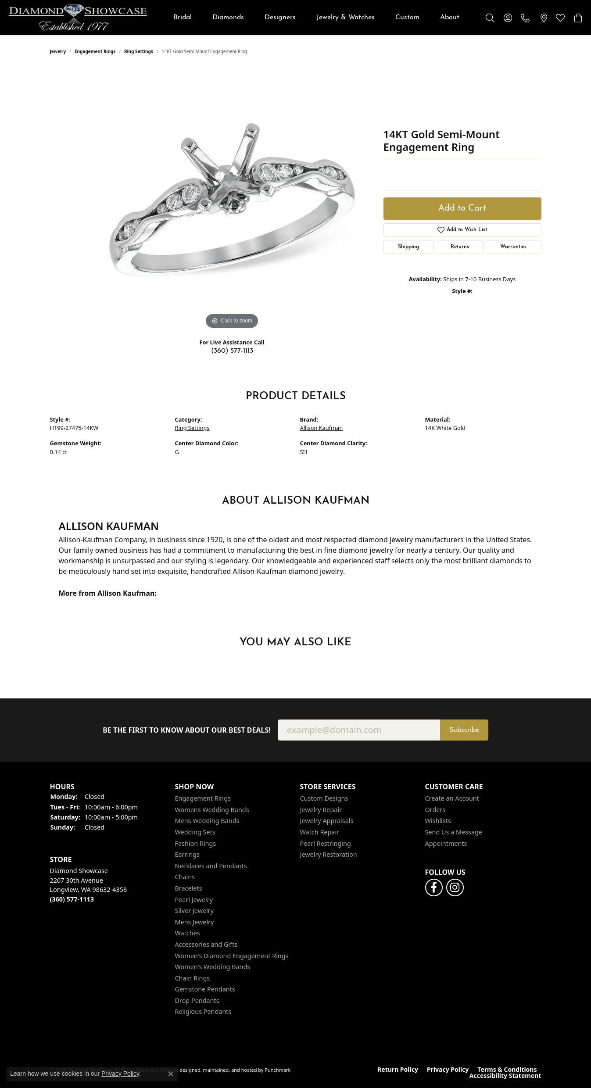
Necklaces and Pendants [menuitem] (211, 866)
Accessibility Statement (505, 1076)
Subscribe (464, 730)
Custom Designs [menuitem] (324, 798)
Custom (407, 17)
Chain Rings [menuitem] (192, 978)
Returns (460, 247)
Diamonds (228, 17)
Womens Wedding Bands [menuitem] (212, 810)
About (449, 17)
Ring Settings (138, 51)
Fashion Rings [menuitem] (195, 844)
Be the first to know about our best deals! (187, 730)
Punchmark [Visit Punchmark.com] (277, 1069)
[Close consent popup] (170, 1074)
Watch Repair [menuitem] (320, 832)
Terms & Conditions (507, 1070)
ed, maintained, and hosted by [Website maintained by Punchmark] (229, 1069)
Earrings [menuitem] (187, 855)
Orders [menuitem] (435, 810)
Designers (280, 17)
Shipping (408, 247)
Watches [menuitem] (187, 933)
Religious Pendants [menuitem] (203, 1012)
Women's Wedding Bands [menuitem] (213, 967)
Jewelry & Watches (345, 17)
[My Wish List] (560, 17)
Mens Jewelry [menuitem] (194, 922)
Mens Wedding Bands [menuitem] (207, 821)
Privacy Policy (448, 1070)
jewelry (58, 51)
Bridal (182, 17)
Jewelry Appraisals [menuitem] (327, 821)
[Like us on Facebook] (434, 887)
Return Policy (397, 1070)
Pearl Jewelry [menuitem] (194, 900)
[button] (108, 787)
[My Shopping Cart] (577, 17)
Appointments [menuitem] (446, 844)
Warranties (513, 247)
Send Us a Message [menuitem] (453, 832)
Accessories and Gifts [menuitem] (206, 944)
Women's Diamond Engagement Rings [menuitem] (232, 956)
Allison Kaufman (321, 428)
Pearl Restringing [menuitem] (325, 844)
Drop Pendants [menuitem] (197, 1001)
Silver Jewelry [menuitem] (194, 911)
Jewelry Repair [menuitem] (321, 810)
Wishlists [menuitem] (438, 821)
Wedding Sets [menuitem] (195, 832)
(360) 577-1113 (232, 350)
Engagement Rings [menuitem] (203, 798)
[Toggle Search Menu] (490, 17)
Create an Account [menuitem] (452, 798)
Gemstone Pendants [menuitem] (205, 989)
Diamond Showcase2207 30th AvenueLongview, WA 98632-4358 (88, 884)
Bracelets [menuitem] (188, 888)
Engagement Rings (95, 51)
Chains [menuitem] (185, 877)
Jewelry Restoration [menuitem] (328, 855)
